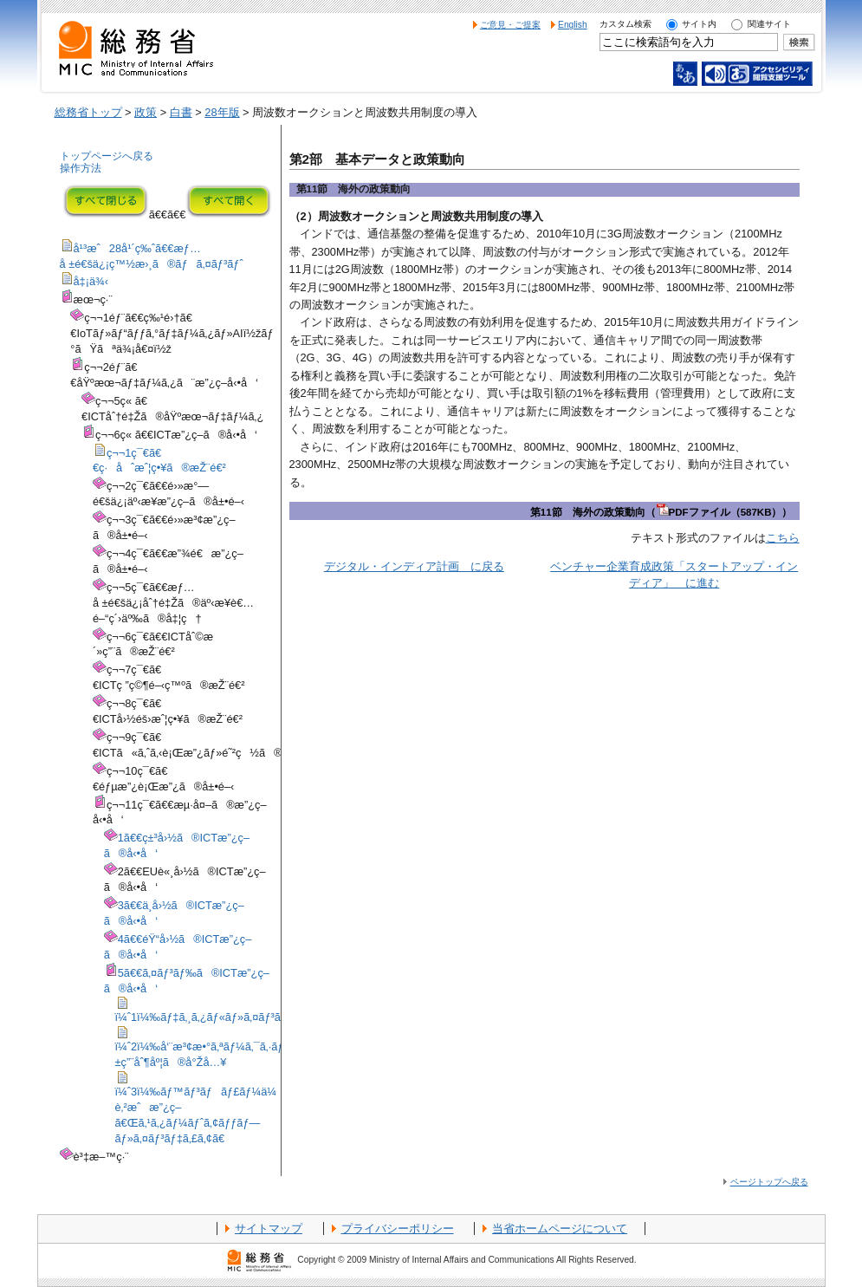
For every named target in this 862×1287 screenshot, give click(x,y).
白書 (181, 112)
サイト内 (699, 24)
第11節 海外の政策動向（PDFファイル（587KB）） (661, 512)
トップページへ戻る (106, 156)
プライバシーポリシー (397, 1228)
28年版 (221, 112)
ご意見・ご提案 (510, 24)
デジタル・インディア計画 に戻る (414, 566)
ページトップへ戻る (769, 1181)
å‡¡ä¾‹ (91, 281)
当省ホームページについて (559, 1228)
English (572, 24)
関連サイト (769, 24)
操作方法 (80, 168)
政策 (145, 112)
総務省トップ (88, 112)
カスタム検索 (625, 24)
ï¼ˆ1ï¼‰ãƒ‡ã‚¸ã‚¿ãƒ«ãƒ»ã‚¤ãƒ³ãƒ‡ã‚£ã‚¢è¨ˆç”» (233, 1017)
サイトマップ (268, 1228)
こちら (783, 537)
